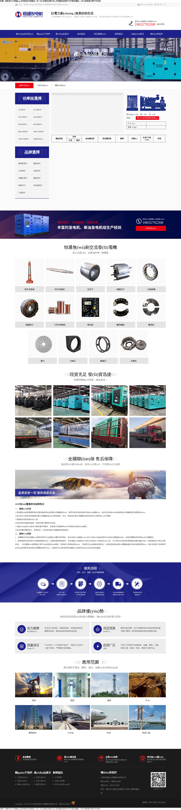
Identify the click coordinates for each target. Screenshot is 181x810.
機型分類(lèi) (60, 85)
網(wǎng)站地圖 (145, 4)
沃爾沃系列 (22, 178)
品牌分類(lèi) (106, 62)
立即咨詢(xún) (150, 228)
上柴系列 (21, 171)
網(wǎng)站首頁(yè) (24, 34)
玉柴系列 (36, 171)
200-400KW (37, 117)
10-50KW (21, 110)
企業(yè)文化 (22, 781)
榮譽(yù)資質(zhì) (23, 784)
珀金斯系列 (37, 185)
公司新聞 (58, 777)
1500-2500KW (23, 139)
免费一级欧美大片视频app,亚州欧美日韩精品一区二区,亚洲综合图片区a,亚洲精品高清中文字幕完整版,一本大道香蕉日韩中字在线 (50, 1)
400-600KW (22, 124)
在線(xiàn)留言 (137, 34)
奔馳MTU (22, 185)
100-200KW (22, 117)
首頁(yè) (83, 62)
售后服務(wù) (100, 34)
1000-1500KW (38, 132)
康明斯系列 (22, 163)
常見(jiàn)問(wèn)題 (62, 784)
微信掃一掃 (160, 4)
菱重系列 (36, 178)
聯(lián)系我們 (156, 34)
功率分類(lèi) (42, 85)
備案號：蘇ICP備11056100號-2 (154, 802)
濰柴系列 (36, 163)
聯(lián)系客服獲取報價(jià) (147, 118)
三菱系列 (21, 193)
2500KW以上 (38, 139)
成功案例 (81, 34)
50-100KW (37, 110)
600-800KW (37, 124)
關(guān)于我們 (43, 34)
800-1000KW (23, 132)
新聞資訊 (119, 34)
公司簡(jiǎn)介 (22, 777)
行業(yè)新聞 (60, 781)
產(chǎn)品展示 (62, 34)
